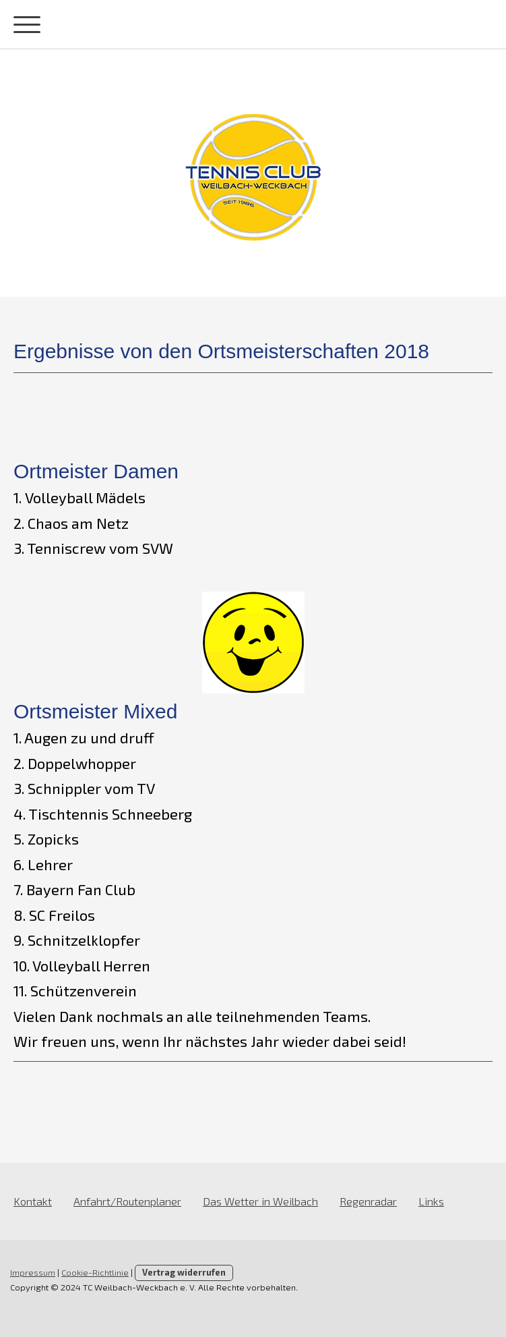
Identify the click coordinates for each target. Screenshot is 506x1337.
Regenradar (368, 1201)
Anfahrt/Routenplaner (127, 1201)
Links (431, 1201)
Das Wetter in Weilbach (260, 1201)
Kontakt (32, 1201)
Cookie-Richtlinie (95, 1272)
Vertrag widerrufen (184, 1272)
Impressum (32, 1272)
